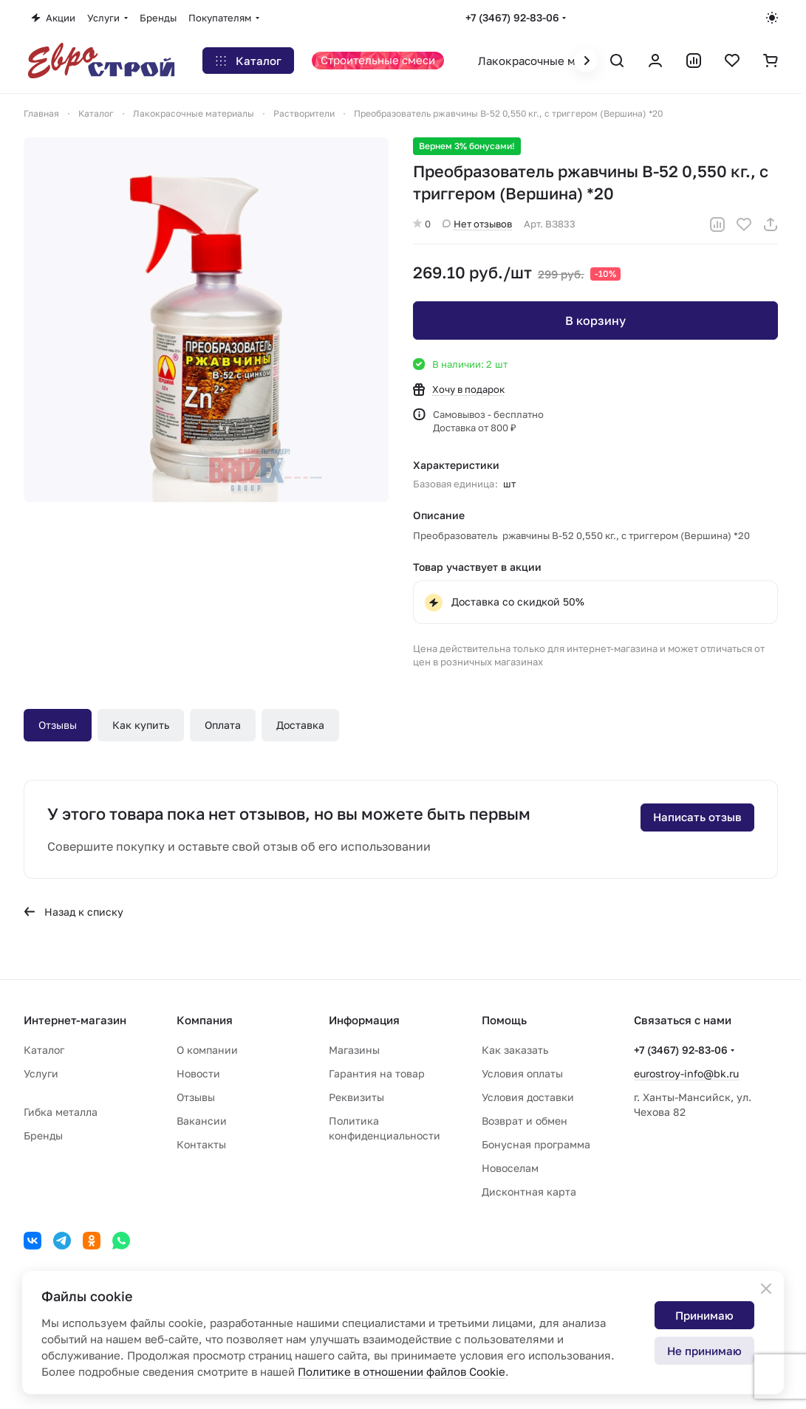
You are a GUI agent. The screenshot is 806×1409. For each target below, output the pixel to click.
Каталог (44, 1049)
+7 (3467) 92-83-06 (512, 17)
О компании (207, 1049)
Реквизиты (356, 1097)
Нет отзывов (477, 224)
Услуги (41, 1073)
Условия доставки (528, 1097)
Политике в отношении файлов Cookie (401, 1371)
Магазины (354, 1049)
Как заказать (515, 1049)
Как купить (140, 725)
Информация (364, 1019)
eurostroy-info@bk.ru (686, 1073)
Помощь (504, 1019)
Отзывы (57, 725)
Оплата (223, 725)
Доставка (300, 725)
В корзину (595, 320)
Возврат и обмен (524, 1120)
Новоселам (510, 1168)
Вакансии (202, 1120)
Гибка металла (61, 1111)
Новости (198, 1073)
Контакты (201, 1144)
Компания (205, 1019)
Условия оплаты (522, 1073)
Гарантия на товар (377, 1073)
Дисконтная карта (529, 1191)
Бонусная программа (536, 1144)
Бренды (43, 1135)
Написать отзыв (697, 816)
